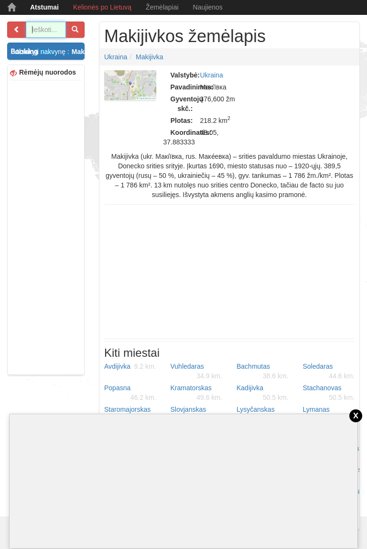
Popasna (130, 393)
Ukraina (115, 57)
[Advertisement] (46, 226)
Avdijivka (130, 366)
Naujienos (208, 7)
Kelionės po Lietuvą (102, 7)
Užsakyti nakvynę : (49, 51)
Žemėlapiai (162, 7)
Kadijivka (263, 393)
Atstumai (44, 7)
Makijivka (149, 57)
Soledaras (329, 371)
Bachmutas (263, 371)
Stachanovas (329, 393)
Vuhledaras (197, 371)
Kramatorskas (197, 393)
